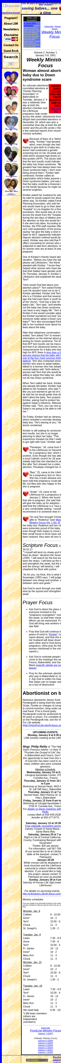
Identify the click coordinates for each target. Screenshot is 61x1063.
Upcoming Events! (11, 12)
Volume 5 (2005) (45, 1043)
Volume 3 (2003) (45, 1048)
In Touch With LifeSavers (30, 24)
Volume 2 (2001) (45, 1050)
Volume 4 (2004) (45, 1045)
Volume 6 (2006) (45, 1040)
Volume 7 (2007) (45, 1033)
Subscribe (48, 26)
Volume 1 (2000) (45, 1052)
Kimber (53, 634)
